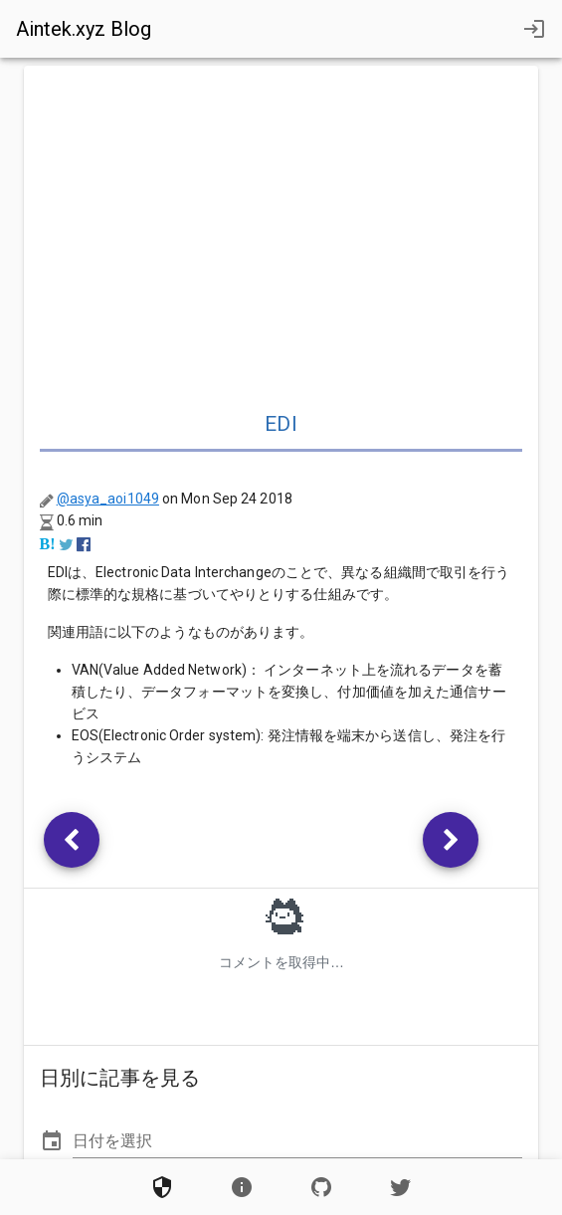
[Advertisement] (281, 231)
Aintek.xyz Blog (83, 29)
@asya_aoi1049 (108, 498)
